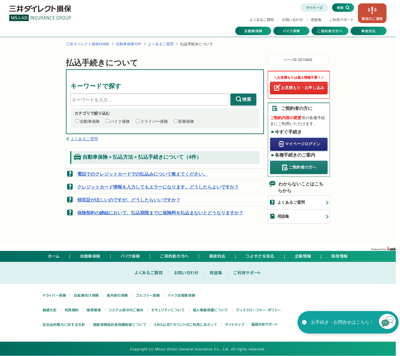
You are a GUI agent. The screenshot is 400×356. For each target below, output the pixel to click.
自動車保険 (253, 31)
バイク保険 (291, 31)
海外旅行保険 (117, 295)
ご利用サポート (341, 19)
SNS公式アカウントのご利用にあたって (185, 324)
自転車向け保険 (86, 295)
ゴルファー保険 (148, 295)
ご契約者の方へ (330, 31)
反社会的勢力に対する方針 (64, 324)
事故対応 (368, 31)
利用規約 (72, 310)
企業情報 (303, 256)
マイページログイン (302, 144)
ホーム (54, 256)
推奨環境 (94, 310)
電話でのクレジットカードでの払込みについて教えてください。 (142, 174)
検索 (246, 99)
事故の (372, 18)
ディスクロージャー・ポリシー (258, 310)
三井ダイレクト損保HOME (87, 44)
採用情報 (339, 256)
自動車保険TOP (128, 44)
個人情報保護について (210, 310)
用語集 (316, 19)
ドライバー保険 (154, 121)
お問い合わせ (292, 19)
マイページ (314, 7)
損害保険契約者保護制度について (120, 324)
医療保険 (186, 121)
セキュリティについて (168, 310)
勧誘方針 (50, 310)
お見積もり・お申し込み (302, 87)
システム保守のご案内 (126, 310)
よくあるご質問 (262, 19)
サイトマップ (234, 324)
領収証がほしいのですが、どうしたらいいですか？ (128, 200)
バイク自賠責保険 (181, 295)
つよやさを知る (260, 256)
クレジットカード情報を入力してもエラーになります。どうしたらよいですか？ (158, 187)
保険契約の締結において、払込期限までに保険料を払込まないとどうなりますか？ (160, 213)
